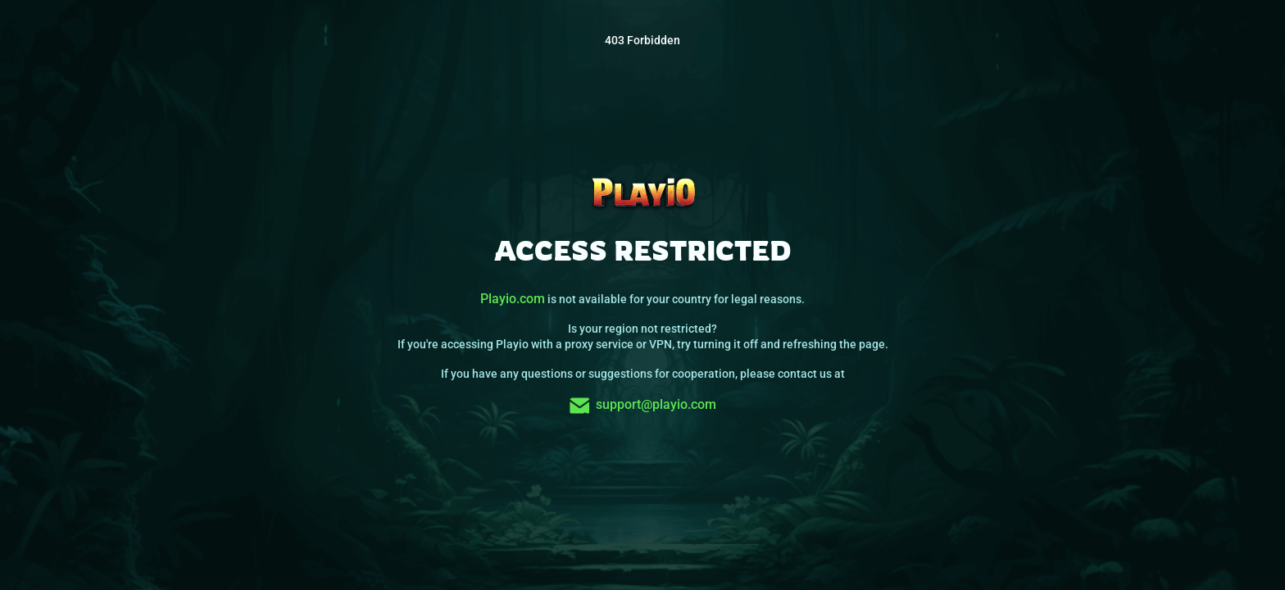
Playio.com (512, 298)
